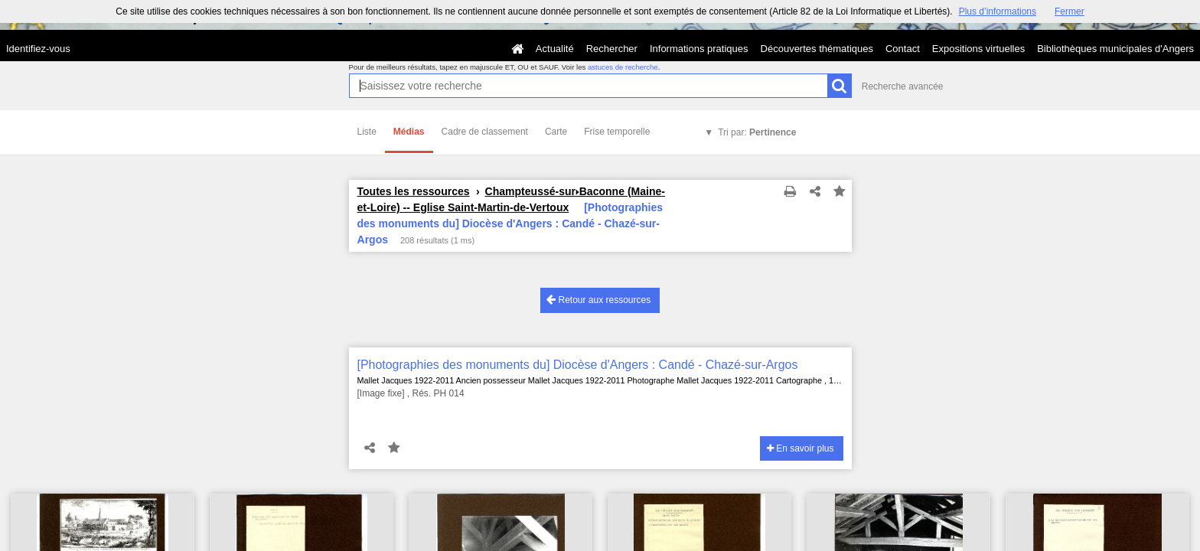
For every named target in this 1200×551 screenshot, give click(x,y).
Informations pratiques (699, 48)
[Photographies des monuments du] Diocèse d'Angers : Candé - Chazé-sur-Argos (577, 364)
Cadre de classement (485, 131)
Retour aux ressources (598, 299)
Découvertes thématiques (817, 48)
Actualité (555, 48)
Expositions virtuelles (978, 48)
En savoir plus (800, 448)
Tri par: (757, 132)
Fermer (1069, 11)
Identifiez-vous (38, 48)
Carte (556, 131)
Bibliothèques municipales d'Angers (1115, 48)
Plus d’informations (997, 11)
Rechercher (612, 48)
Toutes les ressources (413, 191)
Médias (409, 131)
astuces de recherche (623, 67)
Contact (902, 48)
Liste (367, 131)
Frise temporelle (617, 131)
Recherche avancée (903, 86)
